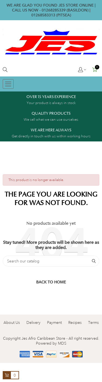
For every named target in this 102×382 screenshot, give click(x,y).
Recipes (75, 322)
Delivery (33, 322)
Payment (54, 322)
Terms (93, 322)
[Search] (51, 261)
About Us (12, 322)
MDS (62, 343)
